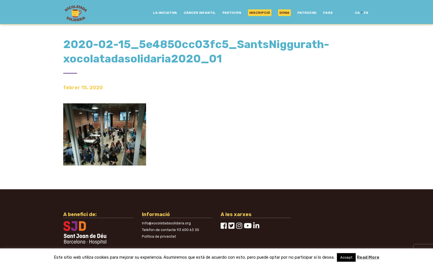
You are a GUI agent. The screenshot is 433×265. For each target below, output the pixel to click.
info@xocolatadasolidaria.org (166, 223)
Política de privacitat (159, 236)
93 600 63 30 (188, 230)
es (366, 13)
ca (357, 13)
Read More (368, 257)
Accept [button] (346, 257)
